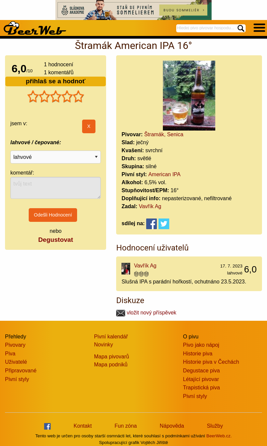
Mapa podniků (111, 364)
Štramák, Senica (163, 134)
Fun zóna (125, 426)
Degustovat (55, 239)
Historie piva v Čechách (211, 362)
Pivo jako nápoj (201, 345)
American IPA (164, 174)
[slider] (55, 96)
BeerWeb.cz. (219, 435)
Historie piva (197, 353)
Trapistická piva (201, 387)
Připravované (20, 370)
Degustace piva (201, 370)
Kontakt (83, 426)
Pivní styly (17, 379)
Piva (10, 353)
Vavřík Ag (150, 206)
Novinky (103, 344)
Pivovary (15, 345)
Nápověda (172, 426)
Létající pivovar (201, 379)
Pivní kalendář (111, 336)
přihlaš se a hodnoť (55, 81)
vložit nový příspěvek (146, 312)
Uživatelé (16, 362)
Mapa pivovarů (111, 356)
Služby (215, 426)
